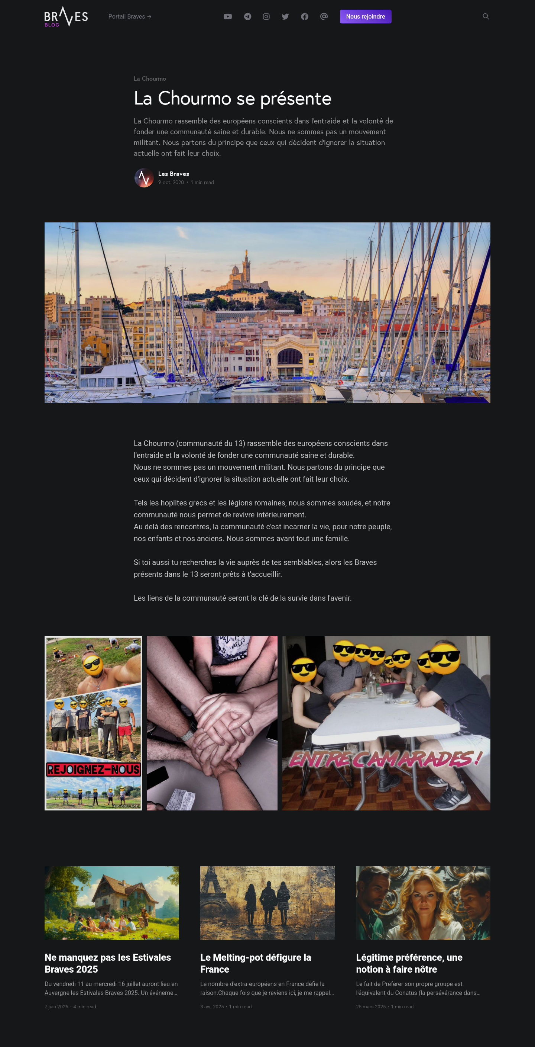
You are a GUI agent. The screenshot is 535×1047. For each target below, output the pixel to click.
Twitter (285, 16)
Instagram (266, 16)
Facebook (304, 16)
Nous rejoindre (365, 16)
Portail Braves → (130, 16)
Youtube (228, 16)
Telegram (247, 16)
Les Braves (173, 173)
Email (324, 16)
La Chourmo (150, 78)
